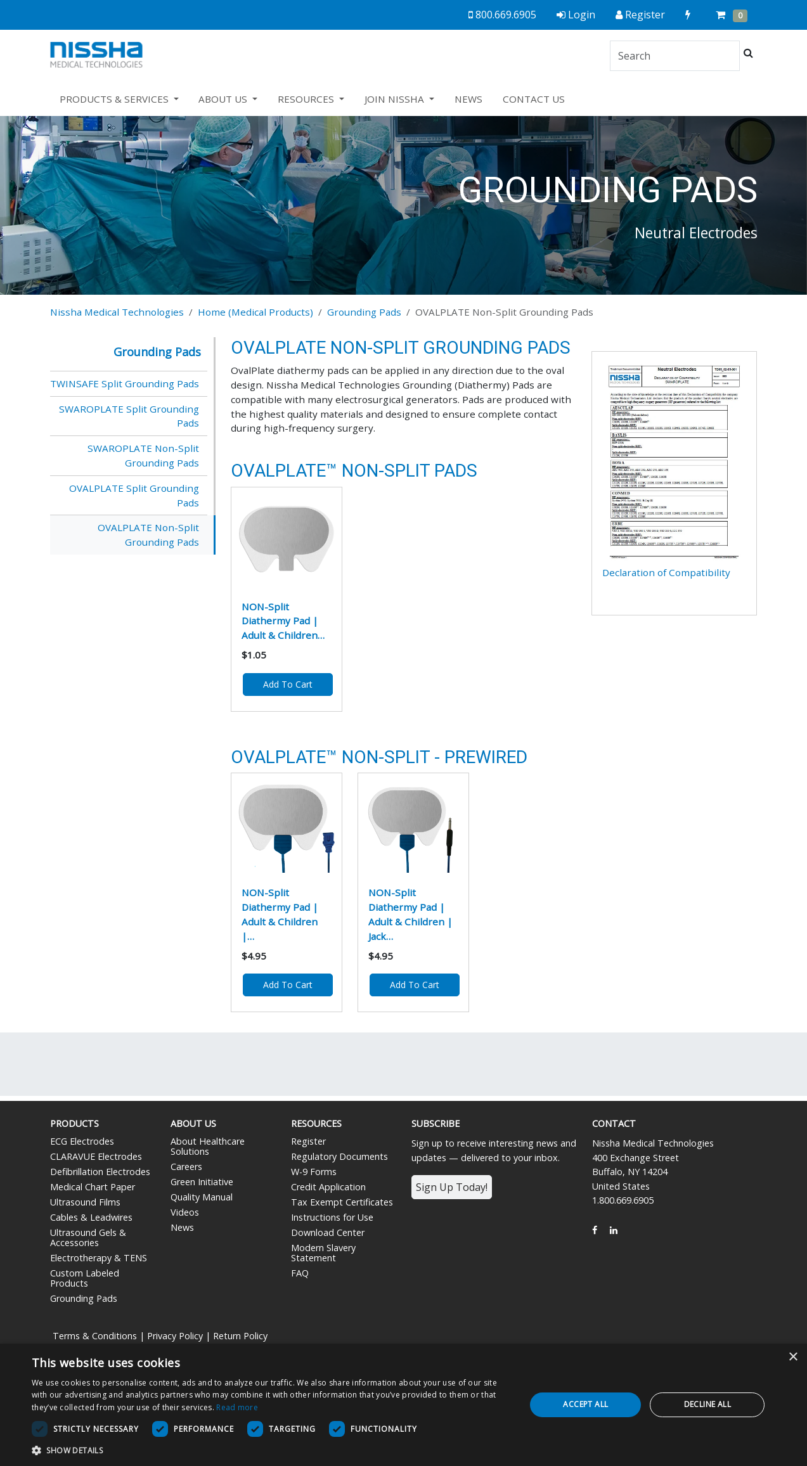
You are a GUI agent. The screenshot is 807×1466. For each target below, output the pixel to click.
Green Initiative (202, 1182)
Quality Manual (202, 1197)
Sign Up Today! (451, 1187)
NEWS (468, 99)
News (182, 1227)
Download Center (328, 1232)
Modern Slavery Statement (323, 1253)
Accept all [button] (585, 1404)
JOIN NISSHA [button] (396, 99)
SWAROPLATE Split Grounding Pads (129, 416)
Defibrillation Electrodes (100, 1172)
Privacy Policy (175, 1336)
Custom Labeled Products (84, 1278)
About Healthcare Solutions (208, 1146)
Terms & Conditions (95, 1336)
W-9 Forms (314, 1172)
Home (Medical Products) (255, 311)
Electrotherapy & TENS (98, 1258)
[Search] (675, 56)
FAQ (300, 1273)
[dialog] (403, 1405)
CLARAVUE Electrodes (96, 1156)
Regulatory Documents (339, 1156)
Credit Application (328, 1187)
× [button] (792, 1357)
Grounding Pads (364, 311)
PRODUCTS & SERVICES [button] (115, 99)
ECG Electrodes (82, 1141)
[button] (271, 1450)
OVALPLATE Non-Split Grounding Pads (148, 534)
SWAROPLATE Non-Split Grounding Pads (143, 455)
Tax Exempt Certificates (342, 1202)
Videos (185, 1212)
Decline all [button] (707, 1404)
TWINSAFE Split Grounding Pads (124, 383)
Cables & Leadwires (91, 1217)
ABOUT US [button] (224, 99)
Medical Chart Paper (92, 1187)
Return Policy (240, 1336)
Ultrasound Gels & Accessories (88, 1237)
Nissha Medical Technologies (117, 311)
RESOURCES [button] (307, 99)
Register (308, 1141)
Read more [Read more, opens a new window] (237, 1407)
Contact (614, 1123)
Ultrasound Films (85, 1202)
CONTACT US (534, 99)
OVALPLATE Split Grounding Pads (134, 495)
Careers (186, 1167)
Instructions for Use (332, 1217)
